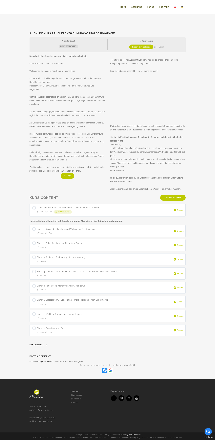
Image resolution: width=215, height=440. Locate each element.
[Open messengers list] (208, 431)
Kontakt (74, 402)
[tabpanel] (108, 122)
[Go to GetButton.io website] (208, 437)
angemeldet (43, 361)
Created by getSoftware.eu (129, 435)
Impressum (76, 399)
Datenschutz (76, 395)
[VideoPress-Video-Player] (148, 98)
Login (161, 47)
